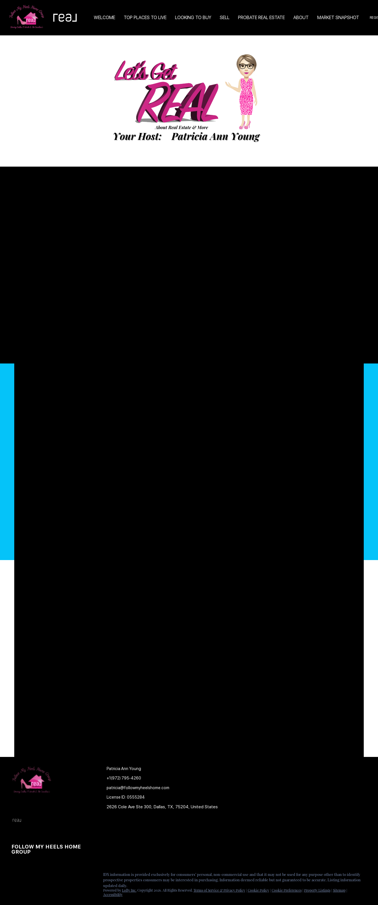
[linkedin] (27, 876)
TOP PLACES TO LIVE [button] (145, 17)
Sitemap (339, 890)
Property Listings (317, 890)
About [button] (301, 17)
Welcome (104, 17)
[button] (114, 829)
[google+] (61, 876)
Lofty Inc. (129, 890)
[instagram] (38, 876)
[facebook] (15, 876)
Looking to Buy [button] (193, 17)
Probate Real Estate (261, 17)
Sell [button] (224, 17)
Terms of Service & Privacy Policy (219, 890)
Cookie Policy (258, 890)
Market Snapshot (338, 17)
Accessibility (113, 894)
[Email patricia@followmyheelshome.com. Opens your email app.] (138, 788)
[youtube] (50, 876)
